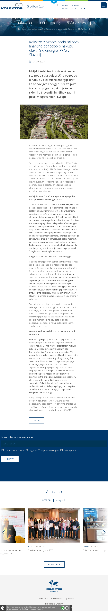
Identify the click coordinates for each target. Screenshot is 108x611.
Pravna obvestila (58, 598)
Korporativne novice (14, 450)
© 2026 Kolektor (41, 598)
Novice (46, 500)
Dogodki (33, 450)
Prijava (10, 458)
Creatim (59, 603)
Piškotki (71, 598)
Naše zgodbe (69, 450)
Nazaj (37, 420)
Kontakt (75, 5)
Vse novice (54, 564)
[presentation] (22, 468)
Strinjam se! (63, 608)
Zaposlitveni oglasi (50, 450)
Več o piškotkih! (67, 608)
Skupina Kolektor (69, 8)
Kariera (65, 5)
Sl (83, 8)
